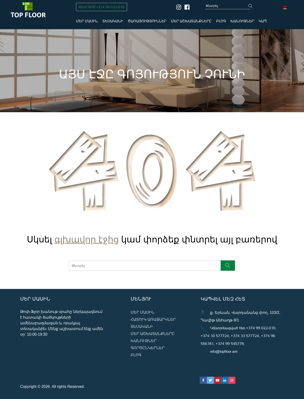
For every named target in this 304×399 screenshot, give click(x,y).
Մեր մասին (87, 21)
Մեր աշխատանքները (191, 21)
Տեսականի (112, 21)
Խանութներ (242, 21)
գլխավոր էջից (86, 236)
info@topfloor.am (224, 351)
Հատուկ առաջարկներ (153, 319)
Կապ (263, 21)
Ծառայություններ (147, 21)
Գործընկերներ (148, 348)
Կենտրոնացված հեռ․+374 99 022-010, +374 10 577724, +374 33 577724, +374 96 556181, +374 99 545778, (238, 335)
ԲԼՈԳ (221, 21)
